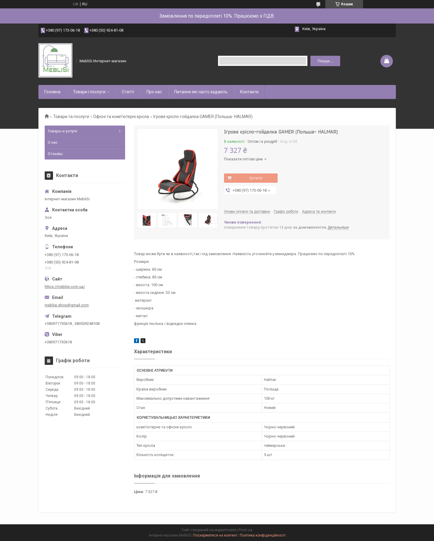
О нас (52, 142)
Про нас (154, 91)
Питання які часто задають (201, 91)
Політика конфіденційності (262, 535)
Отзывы (55, 153)
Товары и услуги (62, 131)
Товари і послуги (89, 91)
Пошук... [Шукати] (325, 61)
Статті (128, 91)
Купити (255, 178)
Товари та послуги (71, 116)
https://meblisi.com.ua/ (65, 286)
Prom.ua (245, 530)
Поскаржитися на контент (215, 535)
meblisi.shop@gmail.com (67, 305)
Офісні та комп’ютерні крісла (121, 116)
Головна (52, 91)
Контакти (249, 91)
